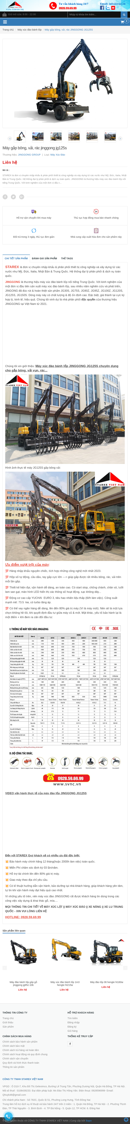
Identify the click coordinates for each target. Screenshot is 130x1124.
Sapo (89, 1120)
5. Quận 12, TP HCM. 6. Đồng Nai (81, 1108)
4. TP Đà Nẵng (52, 1108)
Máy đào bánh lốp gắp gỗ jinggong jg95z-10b (23, 983)
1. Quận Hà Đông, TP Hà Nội (89, 1104)
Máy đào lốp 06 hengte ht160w (106, 982)
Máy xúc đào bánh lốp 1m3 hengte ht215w (65, 983)
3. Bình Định (35, 1108)
